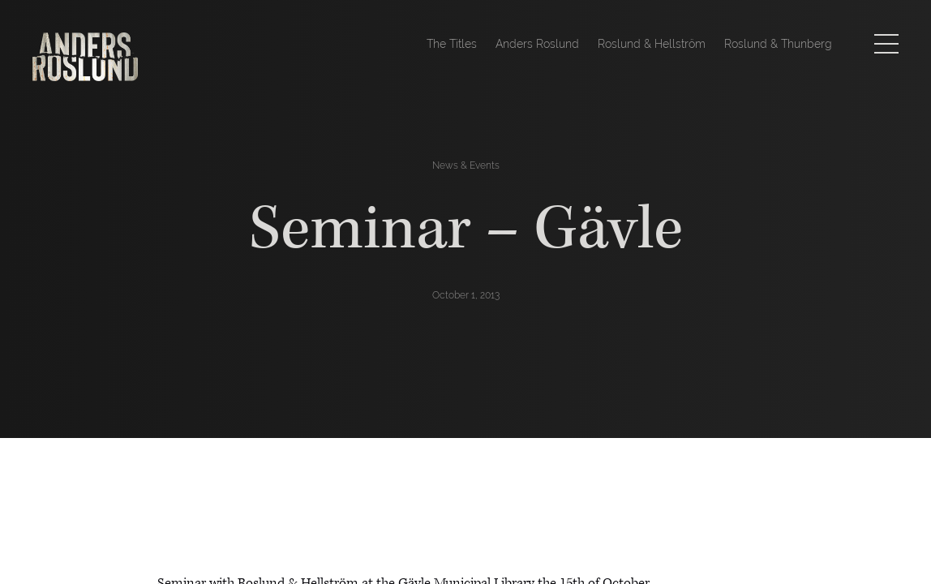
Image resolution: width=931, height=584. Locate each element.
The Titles (452, 43)
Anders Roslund (537, 43)
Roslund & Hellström (652, 43)
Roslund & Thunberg (778, 43)
